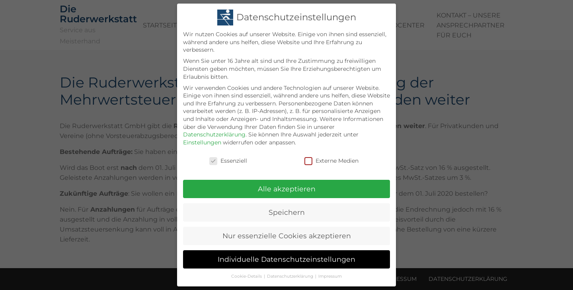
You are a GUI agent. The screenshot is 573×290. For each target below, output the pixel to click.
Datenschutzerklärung (214, 132)
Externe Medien (331, 159)
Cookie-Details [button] (246, 274)
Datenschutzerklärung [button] (290, 274)
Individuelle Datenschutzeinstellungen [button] (286, 257)
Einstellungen (202, 140)
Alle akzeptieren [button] (287, 187)
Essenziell (228, 159)
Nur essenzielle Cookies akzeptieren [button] (286, 234)
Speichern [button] (287, 210)
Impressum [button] (330, 274)
